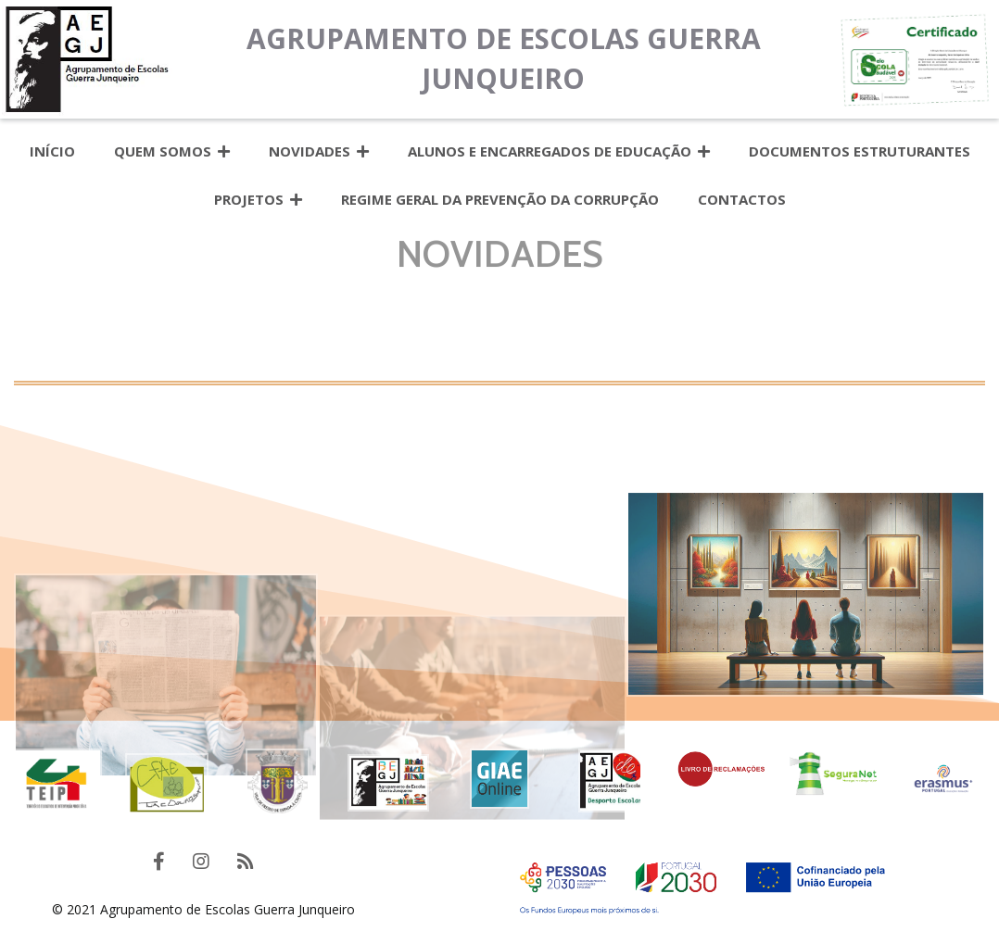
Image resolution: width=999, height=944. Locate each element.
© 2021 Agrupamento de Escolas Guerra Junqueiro (203, 909)
